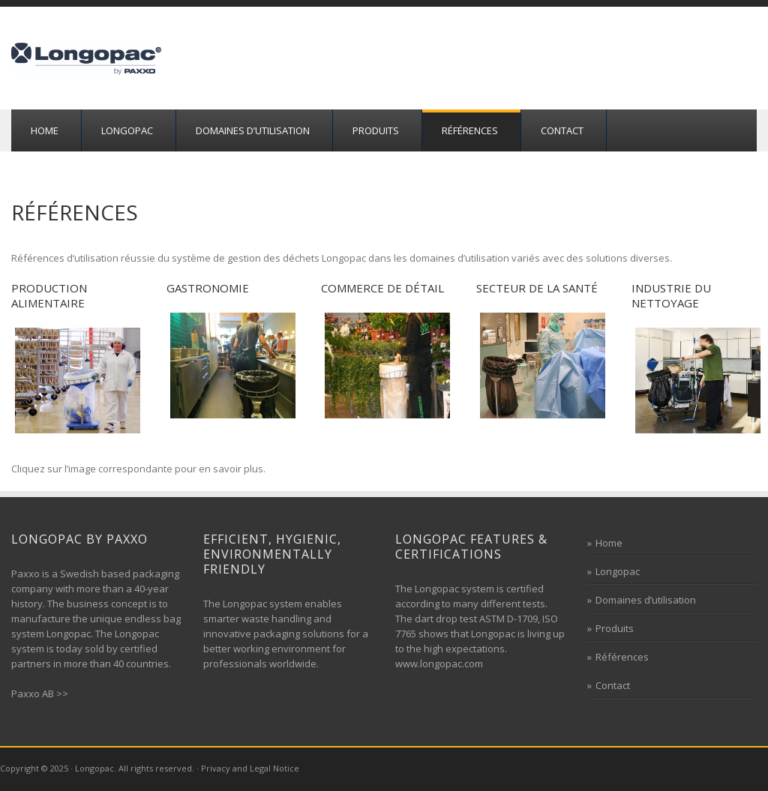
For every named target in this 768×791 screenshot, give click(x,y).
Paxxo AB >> (39, 693)
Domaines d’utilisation (253, 130)
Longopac (127, 130)
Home (44, 130)
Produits (375, 130)
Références (470, 130)
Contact (562, 130)
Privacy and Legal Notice (250, 768)
